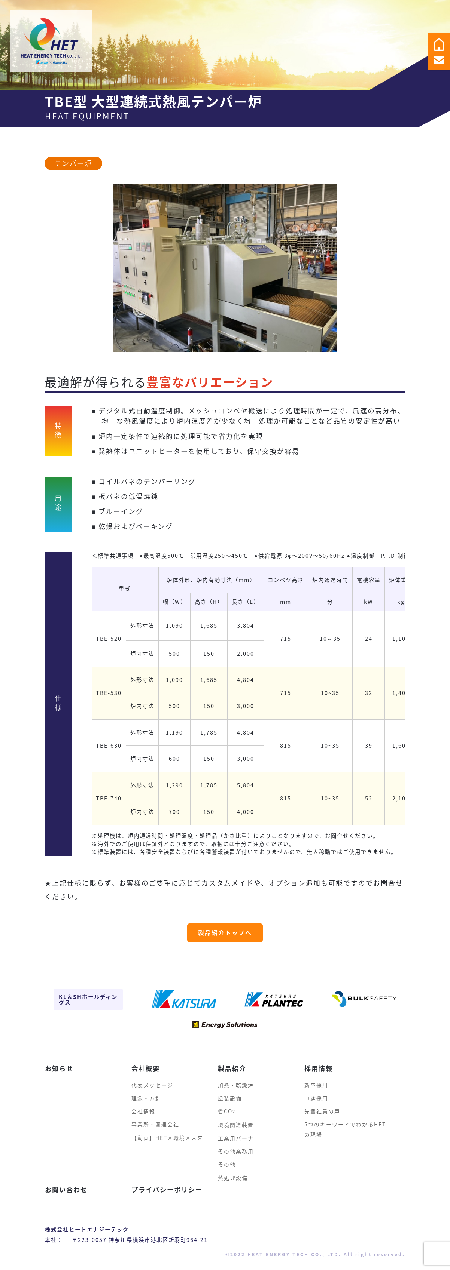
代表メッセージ (152, 1079)
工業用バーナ (236, 1136)
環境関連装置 (236, 1122)
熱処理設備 (233, 1179)
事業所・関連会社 (155, 1122)
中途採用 (316, 1093)
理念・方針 (146, 1093)
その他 (227, 1165)
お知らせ (60, 1062)
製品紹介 (233, 1062)
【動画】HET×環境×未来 (167, 1136)
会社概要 (146, 1062)
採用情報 (319, 1062)
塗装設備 (230, 1093)
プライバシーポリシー (168, 1191)
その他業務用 (236, 1151)
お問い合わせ (67, 1191)
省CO (227, 1108)
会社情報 (143, 1108)
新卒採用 (316, 1079)
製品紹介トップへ (225, 944)
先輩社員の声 (322, 1108)
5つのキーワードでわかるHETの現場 (345, 1126)
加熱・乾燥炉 (236, 1079)
